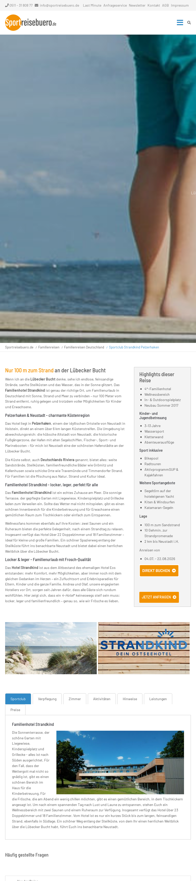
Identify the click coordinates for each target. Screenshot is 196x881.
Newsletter (137, 5)
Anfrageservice (115, 5)
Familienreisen (48, 347)
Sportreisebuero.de (19, 347)
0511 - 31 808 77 (19, 5)
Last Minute (92, 5)
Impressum (180, 5)
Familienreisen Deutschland (84, 347)
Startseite (30, 22)
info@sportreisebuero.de (59, 5)
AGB (165, 5)
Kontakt (154, 5)
